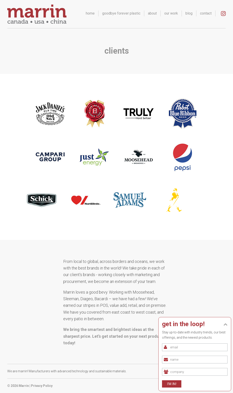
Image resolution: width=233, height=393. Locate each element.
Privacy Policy (42, 386)
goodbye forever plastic (121, 13)
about (152, 13)
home (90, 13)
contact (206, 13)
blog (188, 13)
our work (171, 13)
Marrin (24, 386)
